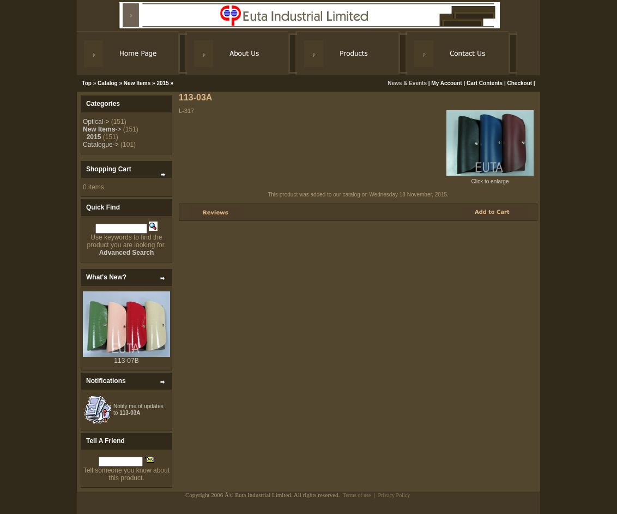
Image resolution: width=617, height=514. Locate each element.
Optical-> (96, 121)
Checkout (520, 83)
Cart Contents (485, 83)
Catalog (108, 83)
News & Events (408, 83)
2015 (162, 83)
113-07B (126, 360)
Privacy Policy (394, 495)
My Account (446, 83)
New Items (137, 83)
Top (87, 83)
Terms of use (357, 495)
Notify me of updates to (138, 409)
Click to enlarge (490, 179)
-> (102, 129)
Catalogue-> (101, 144)
